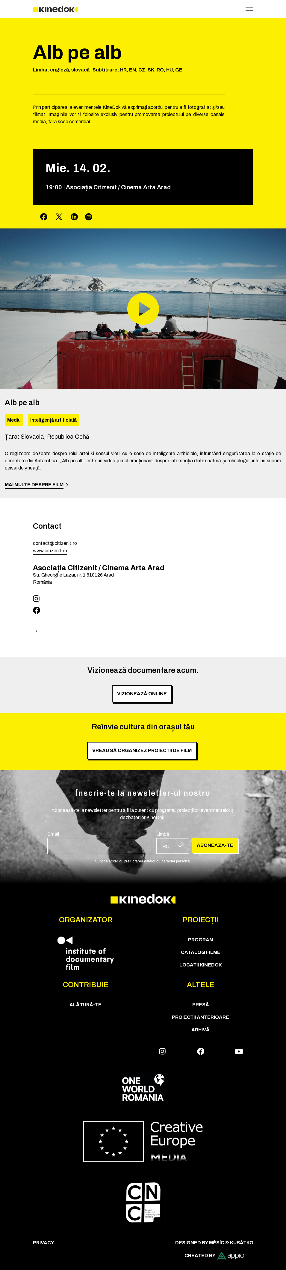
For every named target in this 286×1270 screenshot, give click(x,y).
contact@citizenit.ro (55, 543)
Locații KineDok (200, 964)
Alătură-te (85, 1004)
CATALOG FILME (200, 952)
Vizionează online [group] (142, 693)
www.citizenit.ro (50, 550)
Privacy (43, 1242)
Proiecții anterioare (200, 1017)
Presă (200, 1004)
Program (200, 939)
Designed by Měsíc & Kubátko (214, 1242)
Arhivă (200, 1029)
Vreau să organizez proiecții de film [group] (142, 750)
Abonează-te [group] (215, 845)
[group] (99, 842)
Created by (214, 1256)
